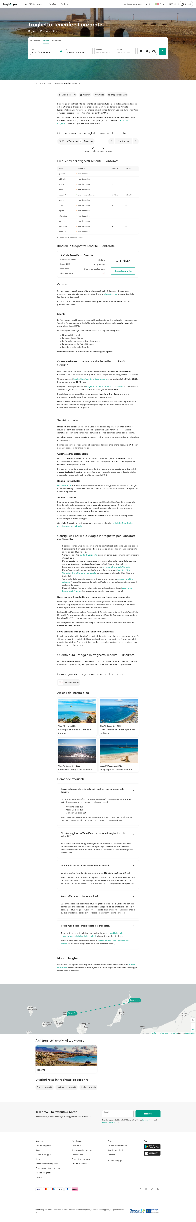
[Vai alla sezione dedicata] (67, 94)
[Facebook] (140, 1189)
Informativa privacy (83, 1209)
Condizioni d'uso (59, 1209)
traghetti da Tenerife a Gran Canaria (90, 379)
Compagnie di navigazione (48, 1168)
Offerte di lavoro (79, 1163)
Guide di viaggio (43, 1154)
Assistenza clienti (115, 1150)
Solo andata (35, 41)
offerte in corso (110, 294)
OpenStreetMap (190, 1033)
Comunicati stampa (81, 1159)
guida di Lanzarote (88, 555)
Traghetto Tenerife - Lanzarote (67, 83)
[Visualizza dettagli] (90, 1116)
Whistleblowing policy (101, 1209)
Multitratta (56, 41)
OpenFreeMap (162, 1033)
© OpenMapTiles (172, 1033)
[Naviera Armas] (68, 682)
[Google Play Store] (152, 1146)
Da (33, 49)
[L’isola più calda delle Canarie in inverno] (77, 717)
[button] (80, 141)
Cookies (71, 1209)
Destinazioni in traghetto (47, 1163)
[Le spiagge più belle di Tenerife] (119, 755)
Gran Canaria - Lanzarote (84, 573)
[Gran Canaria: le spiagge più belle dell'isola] (119, 717)
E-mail (106, 1112)
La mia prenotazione (132, 4)
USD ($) (172, 4)
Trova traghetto (123, 270)
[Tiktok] (152, 1189)
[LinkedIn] (158, 1189)
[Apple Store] (152, 1153)
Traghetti (39, 83)
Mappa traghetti (43, 1172)
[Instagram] (146, 1189)
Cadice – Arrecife (44, 1087)
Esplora (64, 4)
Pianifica (52, 4)
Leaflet (154, 1033)
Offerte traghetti (34, 4)
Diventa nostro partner (82, 1150)
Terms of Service (108, 1122)
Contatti (111, 1154)
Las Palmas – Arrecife (66, 1087)
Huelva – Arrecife (88, 1087)
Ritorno (46, 41)
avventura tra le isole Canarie (116, 567)
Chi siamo (76, 1145)
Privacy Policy (147, 1120)
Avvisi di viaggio (115, 1160)
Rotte (49, 83)
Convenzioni (77, 1154)
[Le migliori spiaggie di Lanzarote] (77, 755)
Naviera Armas (64, 485)
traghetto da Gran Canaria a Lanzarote (104, 386)
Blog (38, 1150)
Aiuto (148, 4)
